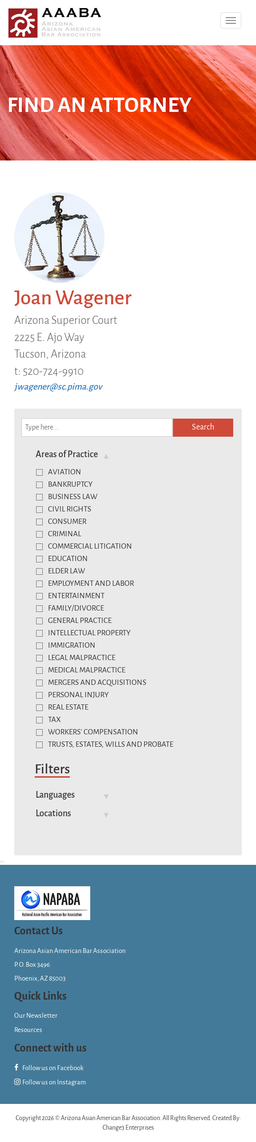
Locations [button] (53, 813)
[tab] (129, 454)
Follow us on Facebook (49, 1068)
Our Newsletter (35, 1015)
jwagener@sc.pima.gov (58, 386)
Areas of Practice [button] (67, 454)
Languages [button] (55, 795)
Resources (28, 1029)
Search (203, 427)
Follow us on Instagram (50, 1082)
